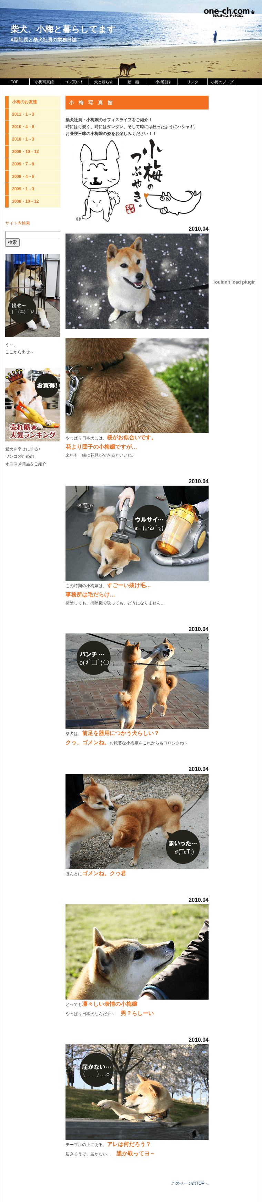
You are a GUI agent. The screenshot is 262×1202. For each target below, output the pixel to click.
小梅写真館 (44, 82)
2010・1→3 (23, 139)
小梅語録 (163, 82)
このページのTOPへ (190, 1183)
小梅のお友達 (24, 101)
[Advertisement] (32, 575)
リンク (192, 82)
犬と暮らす (103, 82)
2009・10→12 (25, 151)
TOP (14, 82)
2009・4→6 (23, 176)
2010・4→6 (23, 126)
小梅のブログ (222, 82)
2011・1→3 (23, 114)
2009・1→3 (23, 189)
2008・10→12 (25, 201)
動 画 (133, 82)
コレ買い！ (73, 82)
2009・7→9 (23, 164)
